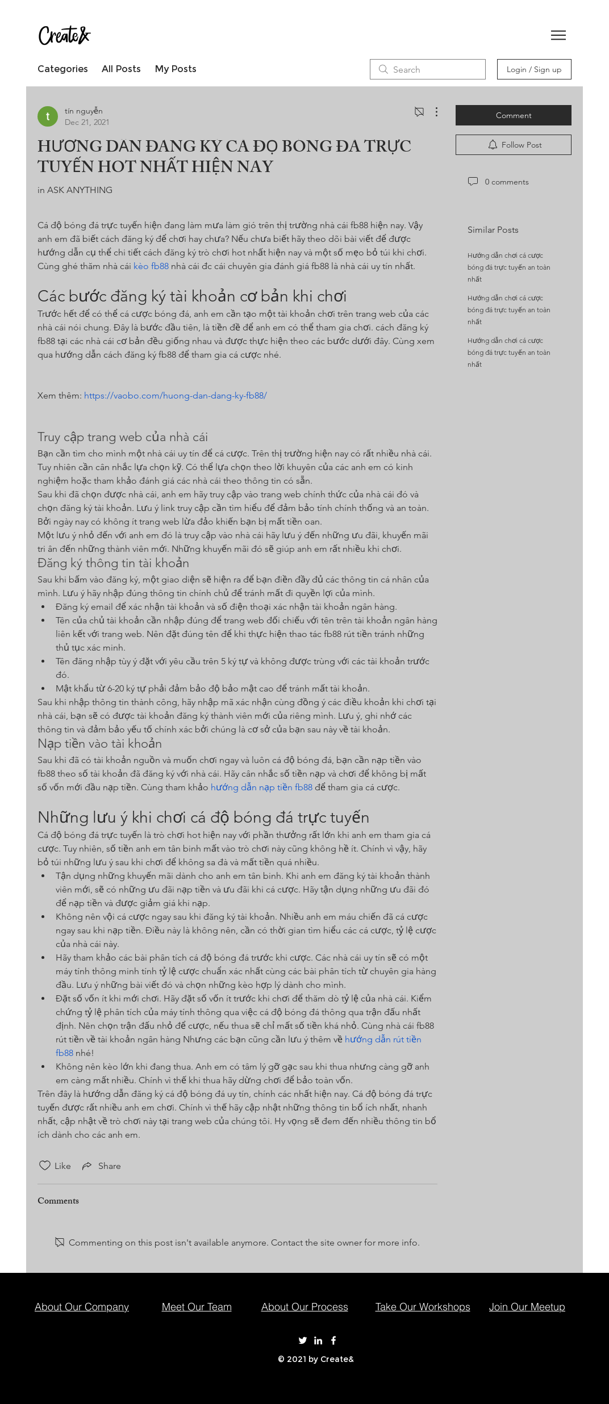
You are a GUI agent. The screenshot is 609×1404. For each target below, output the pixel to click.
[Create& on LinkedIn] (318, 1340)
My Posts (176, 69)
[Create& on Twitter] (302, 1340)
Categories (62, 69)
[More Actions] (430, 112)
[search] (428, 69)
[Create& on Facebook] (333, 1340)
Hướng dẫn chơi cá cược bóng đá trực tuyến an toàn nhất (509, 267)
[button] (558, 35)
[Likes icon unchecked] (44, 1165)
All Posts (121, 69)
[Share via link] (100, 1165)
